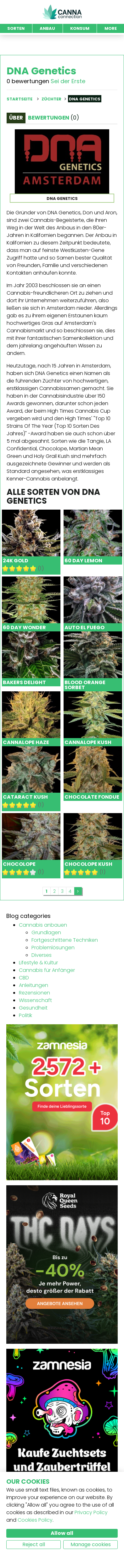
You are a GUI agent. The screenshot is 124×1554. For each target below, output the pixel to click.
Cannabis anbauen (43, 925)
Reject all (33, 1544)
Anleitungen (33, 985)
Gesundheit (33, 1007)
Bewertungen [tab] (53, 117)
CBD (24, 977)
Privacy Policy (91, 1512)
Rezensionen (34, 992)
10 (33, 568)
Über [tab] (16, 117)
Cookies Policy (35, 1520)
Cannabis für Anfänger (47, 970)
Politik (25, 1015)
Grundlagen (46, 932)
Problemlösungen (53, 947)
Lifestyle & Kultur (38, 962)
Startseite (19, 99)
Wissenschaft (35, 1000)
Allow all (62, 1533)
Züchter (51, 99)
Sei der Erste (68, 81)
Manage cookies (90, 1544)
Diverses (41, 955)
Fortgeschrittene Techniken (64, 940)
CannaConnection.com (62, 12)
